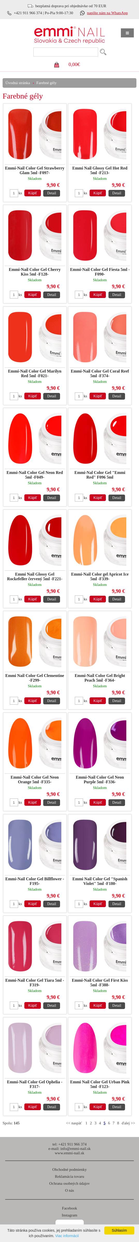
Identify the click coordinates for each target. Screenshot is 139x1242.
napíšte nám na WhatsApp (107, 13)
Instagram (69, 1215)
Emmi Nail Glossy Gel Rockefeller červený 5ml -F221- (34, 576)
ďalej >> (128, 1123)
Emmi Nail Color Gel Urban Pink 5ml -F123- (100, 1084)
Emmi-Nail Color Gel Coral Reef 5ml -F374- (100, 373)
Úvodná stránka (17, 83)
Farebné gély (46, 83)
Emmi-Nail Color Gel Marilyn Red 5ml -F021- (34, 373)
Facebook (69, 1208)
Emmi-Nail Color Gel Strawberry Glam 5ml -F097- (34, 170)
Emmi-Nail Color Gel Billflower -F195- (34, 881)
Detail (51, 193)
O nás (69, 1190)
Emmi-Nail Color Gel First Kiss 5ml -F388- (100, 982)
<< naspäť (74, 1123)
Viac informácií (67, 1236)
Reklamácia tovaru (69, 1176)
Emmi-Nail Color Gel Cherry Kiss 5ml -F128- (35, 271)
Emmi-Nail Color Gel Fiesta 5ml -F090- (100, 271)
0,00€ (74, 64)
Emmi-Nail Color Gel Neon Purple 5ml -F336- (100, 779)
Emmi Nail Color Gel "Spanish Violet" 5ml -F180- (99, 881)
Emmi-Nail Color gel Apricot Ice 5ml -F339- (100, 576)
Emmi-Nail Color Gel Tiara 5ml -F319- (34, 982)
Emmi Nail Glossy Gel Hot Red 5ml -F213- (99, 170)
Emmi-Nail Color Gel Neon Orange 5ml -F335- (35, 779)
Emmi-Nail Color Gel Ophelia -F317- (34, 1084)
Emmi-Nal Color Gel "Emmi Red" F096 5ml (100, 474)
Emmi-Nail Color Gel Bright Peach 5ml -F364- (100, 677)
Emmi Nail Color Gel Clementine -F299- (34, 677)
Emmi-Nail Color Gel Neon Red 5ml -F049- (34, 474)
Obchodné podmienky (69, 1169)
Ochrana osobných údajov (69, 1183)
